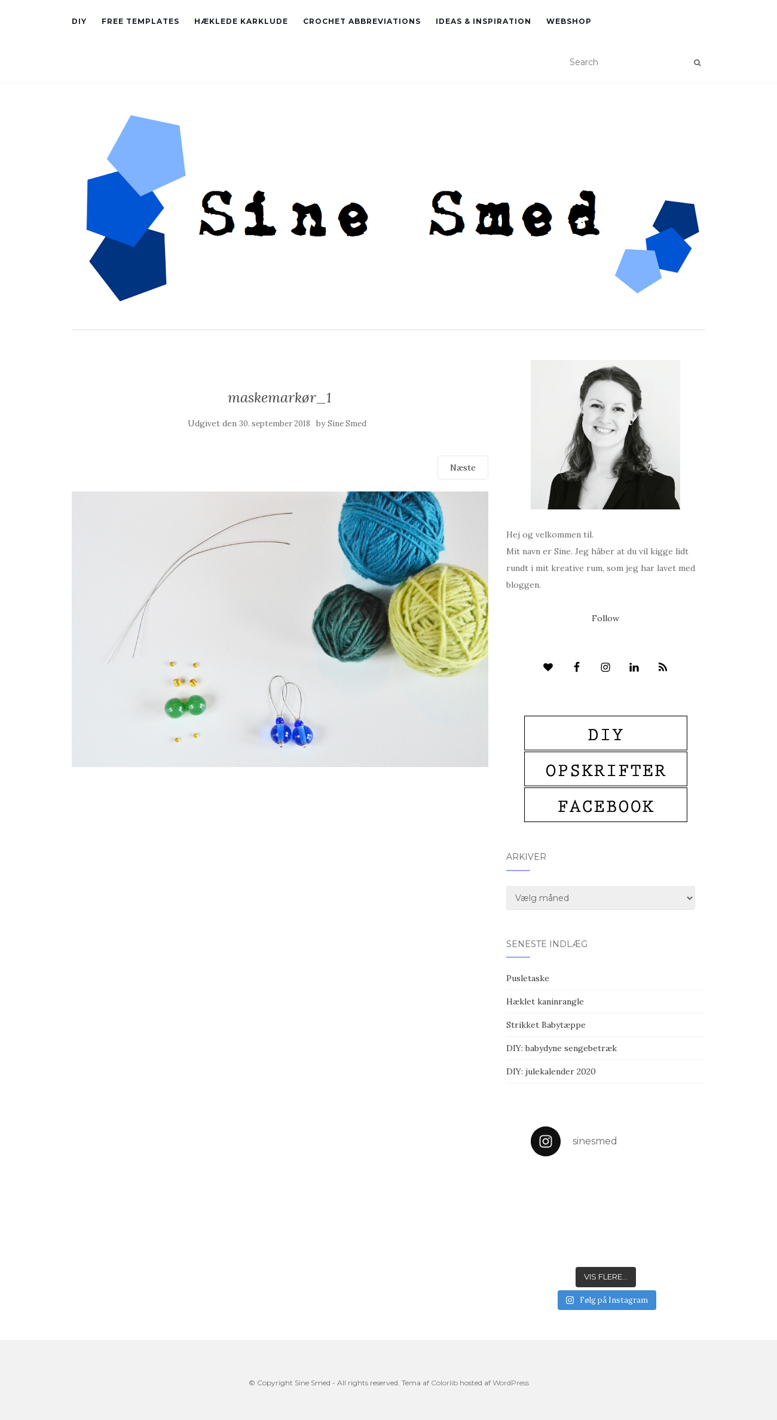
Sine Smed (347, 424)
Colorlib (444, 1382)
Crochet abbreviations (362, 21)
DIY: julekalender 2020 (551, 1071)
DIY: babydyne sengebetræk (561, 1048)
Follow (605, 618)
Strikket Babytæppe (546, 1024)
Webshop (569, 21)
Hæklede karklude (241, 21)
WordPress (510, 1382)
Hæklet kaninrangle (545, 1001)
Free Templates (140, 21)
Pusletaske (527, 978)
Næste (463, 467)
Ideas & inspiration (483, 21)
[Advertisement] (280, 853)
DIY (79, 21)
